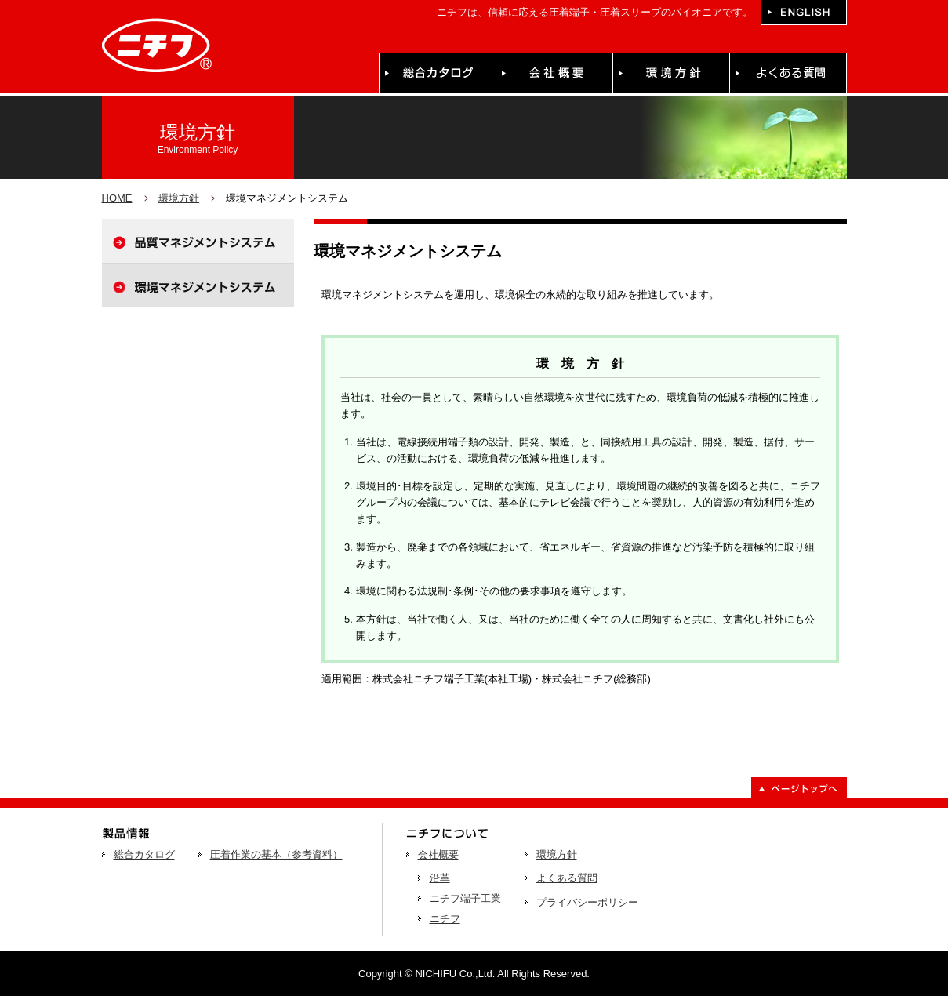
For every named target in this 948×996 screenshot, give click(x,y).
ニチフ (445, 919)
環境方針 (178, 198)
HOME (117, 198)
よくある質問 (566, 878)
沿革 (440, 878)
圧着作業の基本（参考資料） (276, 854)
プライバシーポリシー (587, 902)
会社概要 (438, 854)
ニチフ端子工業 (465, 898)
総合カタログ (144, 854)
